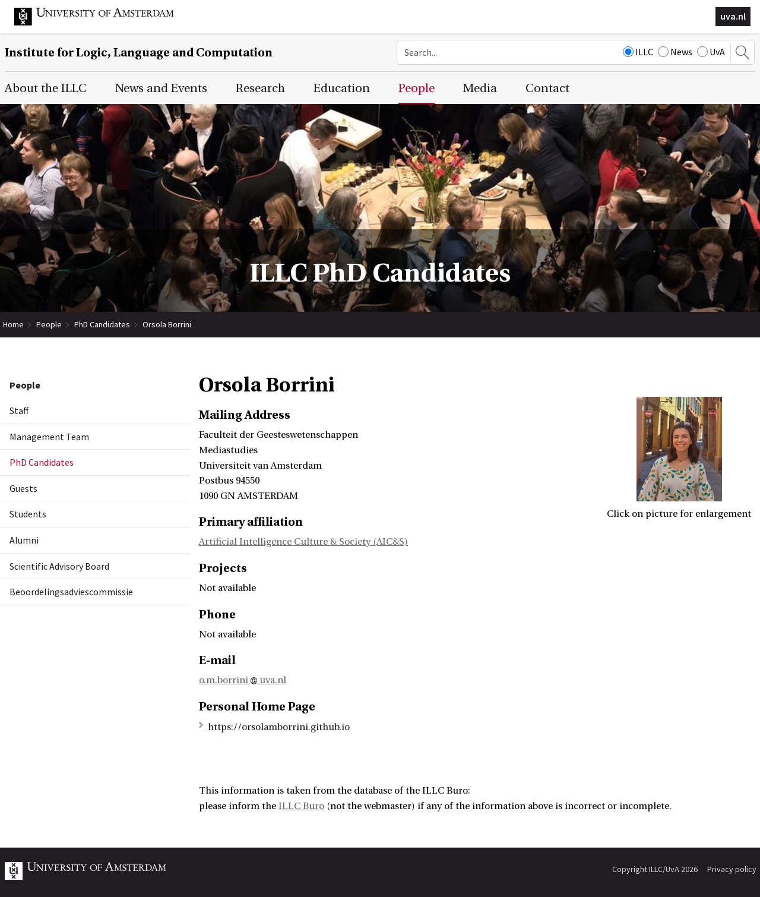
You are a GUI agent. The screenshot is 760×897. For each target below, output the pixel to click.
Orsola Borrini (166, 324)
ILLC (638, 52)
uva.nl (733, 16)
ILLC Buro (301, 806)
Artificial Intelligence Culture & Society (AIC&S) (303, 541)
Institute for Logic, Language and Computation (139, 52)
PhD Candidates (102, 324)
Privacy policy (731, 869)
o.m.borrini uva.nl (242, 680)
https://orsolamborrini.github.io (279, 727)
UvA (711, 52)
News (675, 52)
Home (13, 324)
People (49, 324)
